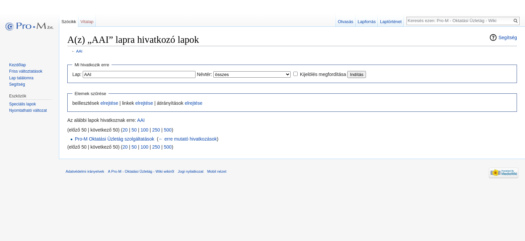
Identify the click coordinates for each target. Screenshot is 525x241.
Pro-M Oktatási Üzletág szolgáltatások (114, 139)
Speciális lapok (22, 104)
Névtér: (204, 74)
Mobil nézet (216, 171)
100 (144, 130)
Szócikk (68, 21)
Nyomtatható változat (28, 110)
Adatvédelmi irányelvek (85, 171)
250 (156, 130)
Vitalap (86, 21)
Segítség (508, 37)
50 (134, 130)
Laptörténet (391, 21)
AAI (79, 51)
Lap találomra (21, 78)
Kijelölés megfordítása (323, 74)
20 (125, 130)
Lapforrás (367, 21)
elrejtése (109, 103)
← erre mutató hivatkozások (187, 139)
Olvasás (345, 21)
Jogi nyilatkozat (191, 171)
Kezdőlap (17, 65)
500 (167, 130)
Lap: (76, 74)
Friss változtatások (25, 71)
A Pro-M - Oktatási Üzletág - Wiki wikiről (141, 171)
